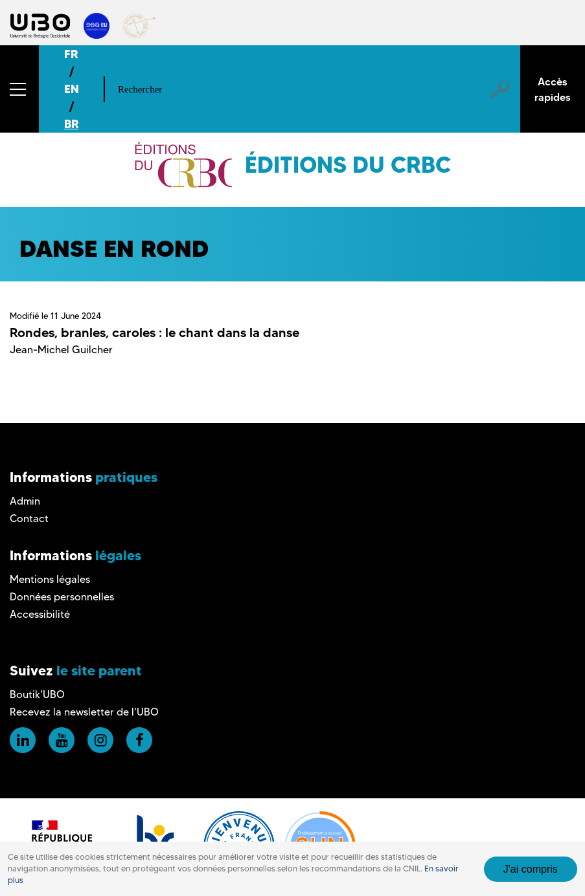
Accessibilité (40, 614)
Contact (29, 518)
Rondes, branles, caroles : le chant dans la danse (154, 332)
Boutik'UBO (37, 694)
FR (71, 54)
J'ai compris (530, 869)
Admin (25, 501)
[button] (19, 89)
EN (71, 89)
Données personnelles (62, 597)
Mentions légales (50, 579)
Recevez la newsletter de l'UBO (84, 712)
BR (71, 123)
